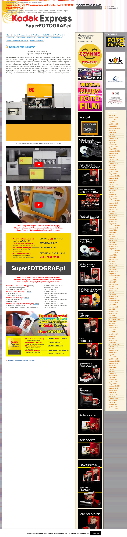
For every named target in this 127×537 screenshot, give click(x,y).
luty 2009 (112, 402)
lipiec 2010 (112, 367)
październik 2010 (114, 361)
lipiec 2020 (112, 207)
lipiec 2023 (112, 132)
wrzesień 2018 (113, 253)
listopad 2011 (113, 342)
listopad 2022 (113, 149)
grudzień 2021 (113, 172)
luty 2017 (112, 292)
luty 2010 (112, 377)
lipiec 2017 (112, 282)
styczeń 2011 (113, 357)
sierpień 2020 (113, 205)
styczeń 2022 (113, 170)
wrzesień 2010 (113, 363)
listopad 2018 (113, 249)
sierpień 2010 (113, 365)
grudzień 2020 (113, 197)
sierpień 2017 (113, 280)
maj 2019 (112, 236)
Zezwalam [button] (95, 533)
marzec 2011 (113, 352)
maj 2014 (112, 332)
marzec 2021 (113, 190)
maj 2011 (112, 348)
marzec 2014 (113, 336)
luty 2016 (112, 315)
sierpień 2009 (113, 390)
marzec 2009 (113, 400)
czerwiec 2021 (113, 184)
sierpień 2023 (113, 130)
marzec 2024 (113, 120)
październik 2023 (114, 128)
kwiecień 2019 (113, 238)
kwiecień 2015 (113, 325)
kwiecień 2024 (113, 118)
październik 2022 (114, 151)
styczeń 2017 (113, 294)
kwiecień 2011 (113, 350)
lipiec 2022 (112, 157)
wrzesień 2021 (113, 178)
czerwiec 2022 (113, 159)
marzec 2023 (113, 140)
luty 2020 (112, 217)
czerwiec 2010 (113, 369)
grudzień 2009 (113, 382)
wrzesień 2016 (113, 303)
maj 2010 (112, 371)
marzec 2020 (113, 215)
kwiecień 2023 (113, 138)
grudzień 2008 (113, 407)
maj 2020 (112, 211)
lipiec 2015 (112, 321)
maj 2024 (112, 115)
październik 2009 (114, 386)
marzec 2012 (113, 340)
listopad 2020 (113, 199)
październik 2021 (114, 176)
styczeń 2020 (113, 219)
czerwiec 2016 (113, 307)
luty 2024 (112, 122)
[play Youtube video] (38, 164)
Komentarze (110, 8)
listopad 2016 (113, 298)
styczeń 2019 (113, 244)
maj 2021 (112, 186)
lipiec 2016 (112, 305)
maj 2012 (112, 338)
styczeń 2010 (113, 380)
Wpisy (108, 6)
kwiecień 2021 (113, 188)
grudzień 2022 (113, 147)
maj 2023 (112, 136)
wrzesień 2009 (113, 388)
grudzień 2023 (113, 124)
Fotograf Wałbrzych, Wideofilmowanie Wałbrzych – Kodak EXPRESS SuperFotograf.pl (40, 6)
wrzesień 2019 (113, 228)
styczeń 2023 (113, 145)
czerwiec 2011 (113, 346)
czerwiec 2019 (113, 234)
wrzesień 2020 (113, 203)
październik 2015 (114, 319)
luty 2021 (112, 192)
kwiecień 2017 (113, 288)
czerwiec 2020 (113, 209)
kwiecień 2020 (113, 213)
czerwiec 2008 (113, 409)
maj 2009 (112, 396)
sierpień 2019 (113, 230)
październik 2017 (114, 276)
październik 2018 (114, 251)
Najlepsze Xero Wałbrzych (20, 46)
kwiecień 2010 (113, 373)
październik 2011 (114, 344)
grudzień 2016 (113, 296)
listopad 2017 (113, 273)
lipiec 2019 (112, 232)
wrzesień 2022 (113, 153)
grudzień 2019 (113, 221)
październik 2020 (114, 201)
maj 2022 (112, 161)
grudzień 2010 (113, 359)
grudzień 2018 (113, 246)
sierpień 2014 (113, 330)
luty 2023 (112, 142)
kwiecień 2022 (113, 163)
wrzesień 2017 (113, 278)
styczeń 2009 (113, 404)
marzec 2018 (113, 265)
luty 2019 (112, 242)
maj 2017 (112, 286)
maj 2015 (112, 323)
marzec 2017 (113, 290)
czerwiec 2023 (113, 134)
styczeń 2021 (113, 194)
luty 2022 (112, 167)
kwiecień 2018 (113, 263)
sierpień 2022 (113, 155)
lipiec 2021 (112, 182)
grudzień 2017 (113, 271)
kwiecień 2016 (113, 311)
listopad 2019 (113, 224)
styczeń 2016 (113, 317)
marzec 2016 (113, 313)
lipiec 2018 (112, 257)
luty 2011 (112, 355)
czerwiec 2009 (113, 394)
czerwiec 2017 (113, 284)
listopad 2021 (113, 174)
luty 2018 (112, 267)
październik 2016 (114, 301)
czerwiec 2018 (113, 259)
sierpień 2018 (113, 255)
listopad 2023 (113, 126)
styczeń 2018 (113, 269)
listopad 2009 (113, 384)
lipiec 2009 (112, 392)
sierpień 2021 (113, 180)
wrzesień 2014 (113, 328)
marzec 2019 (113, 240)
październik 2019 (114, 226)
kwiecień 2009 (113, 398)
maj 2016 (112, 309)
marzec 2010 (113, 375)
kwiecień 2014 (113, 334)
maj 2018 (112, 261)
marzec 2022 (113, 165)
